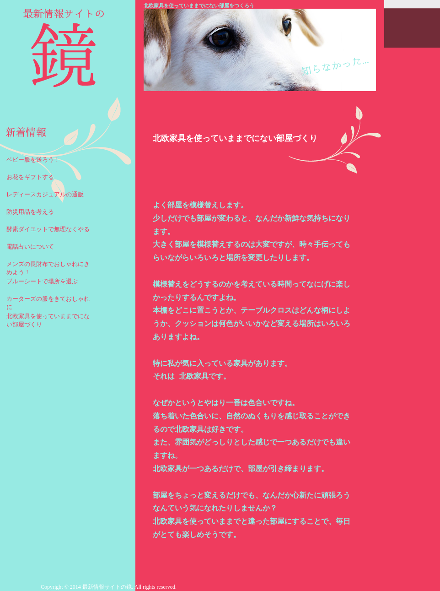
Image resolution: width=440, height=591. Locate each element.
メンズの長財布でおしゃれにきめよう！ (48, 266)
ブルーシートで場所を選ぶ (42, 281)
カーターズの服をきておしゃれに (48, 301)
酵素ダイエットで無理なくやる (48, 229)
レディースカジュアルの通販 (45, 194)
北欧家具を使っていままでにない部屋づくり (48, 319)
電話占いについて (30, 246)
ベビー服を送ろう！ (33, 159)
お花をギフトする (30, 177)
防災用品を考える (30, 211)
